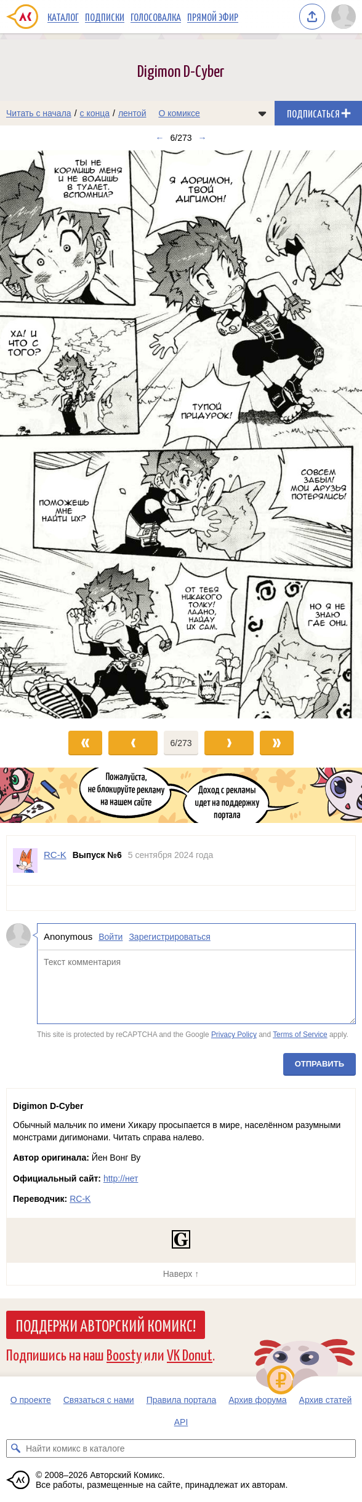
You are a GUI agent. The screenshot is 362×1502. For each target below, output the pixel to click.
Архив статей (325, 1400)
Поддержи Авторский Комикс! (105, 1324)
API (181, 1422)
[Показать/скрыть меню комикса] (262, 113)
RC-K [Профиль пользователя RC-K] (55, 854)
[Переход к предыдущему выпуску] (45, 434)
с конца (95, 113)
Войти (111, 937)
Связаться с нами (98, 1400)
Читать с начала (38, 113)
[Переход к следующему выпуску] (181, 434)
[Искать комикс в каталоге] (15, 1448)
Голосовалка (156, 16)
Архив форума (257, 1400)
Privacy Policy (234, 1034)
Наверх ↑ (181, 1274)
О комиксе (178, 113)
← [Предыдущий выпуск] (159, 138)
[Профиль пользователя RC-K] (25, 860)
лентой (132, 113)
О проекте (30, 1400)
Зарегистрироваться (169, 937)
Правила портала (182, 1400)
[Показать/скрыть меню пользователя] (343, 16)
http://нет (121, 1178)
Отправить (319, 1063)
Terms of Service (300, 1034)
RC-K (80, 1199)
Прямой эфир (212, 16)
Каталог (63, 16)
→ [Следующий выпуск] (202, 138)
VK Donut (189, 1354)
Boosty (124, 1354)
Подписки (104, 16)
